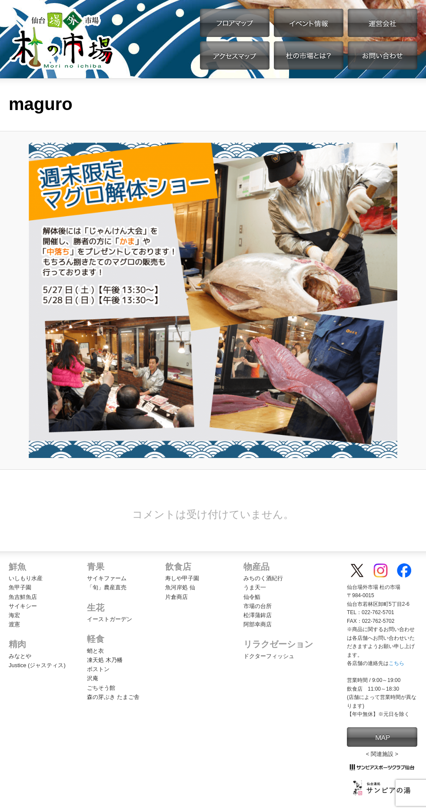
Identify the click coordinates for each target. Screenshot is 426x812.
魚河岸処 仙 (180, 587)
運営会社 (382, 23)
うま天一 (254, 587)
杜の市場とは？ (308, 55)
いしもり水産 (26, 578)
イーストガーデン (109, 619)
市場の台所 (257, 606)
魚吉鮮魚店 (23, 597)
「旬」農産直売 (106, 587)
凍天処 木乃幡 (105, 660)
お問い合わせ (382, 55)
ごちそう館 (101, 688)
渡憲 (14, 624)
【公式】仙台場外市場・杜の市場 (62, 39)
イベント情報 (308, 23)
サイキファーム (106, 578)
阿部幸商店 (257, 624)
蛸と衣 (95, 651)
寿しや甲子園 (182, 578)
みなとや (20, 656)
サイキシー (23, 606)
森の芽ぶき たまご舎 (113, 697)
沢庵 (92, 678)
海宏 (14, 615)
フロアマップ (235, 23)
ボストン (98, 669)
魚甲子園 (20, 587)
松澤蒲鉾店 (257, 615)
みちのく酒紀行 (263, 578)
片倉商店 (176, 597)
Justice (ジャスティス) (37, 665)
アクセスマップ (235, 55)
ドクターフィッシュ (268, 656)
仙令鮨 (251, 597)
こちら (396, 663)
